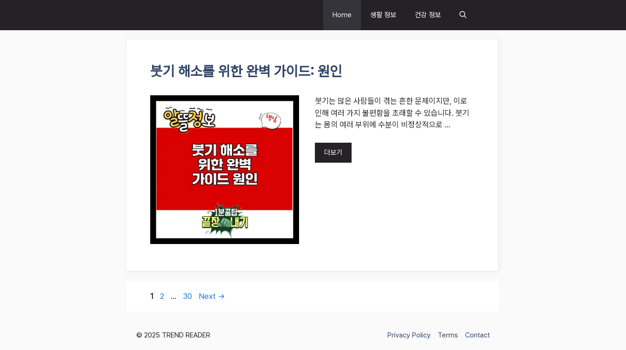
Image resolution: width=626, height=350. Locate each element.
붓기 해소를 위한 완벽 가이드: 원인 (246, 71)
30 (188, 296)
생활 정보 (383, 15)
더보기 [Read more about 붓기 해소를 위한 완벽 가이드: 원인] (333, 152)
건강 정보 (428, 15)
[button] (463, 15)
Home (342, 15)
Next (212, 296)
